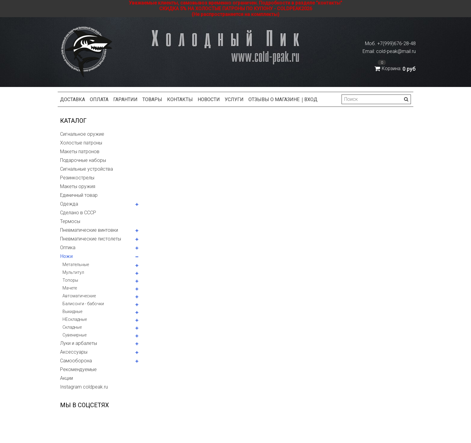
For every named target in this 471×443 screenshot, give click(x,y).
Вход (311, 99)
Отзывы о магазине (273, 99)
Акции (66, 378)
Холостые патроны (81, 143)
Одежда (69, 204)
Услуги (234, 99)
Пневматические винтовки (89, 230)
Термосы (70, 221)
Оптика (67, 247)
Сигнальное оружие (82, 134)
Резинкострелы (77, 178)
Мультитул (73, 272)
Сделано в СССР (78, 212)
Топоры (70, 280)
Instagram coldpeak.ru (84, 387)
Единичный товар (79, 195)
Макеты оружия (77, 186)
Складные (72, 327)
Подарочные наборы (83, 160)
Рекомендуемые (78, 369)
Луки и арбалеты (78, 343)
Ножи (66, 256)
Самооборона (76, 361)
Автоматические (79, 295)
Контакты (180, 99)
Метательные (75, 264)
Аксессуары (73, 352)
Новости (209, 99)
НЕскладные (74, 319)
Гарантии (125, 99)
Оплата (99, 99)
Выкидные (72, 311)
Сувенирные (74, 335)
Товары (152, 99)
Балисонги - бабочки (83, 303)
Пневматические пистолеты (90, 239)
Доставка (72, 99)
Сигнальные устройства (86, 169)
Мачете (69, 288)
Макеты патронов (79, 151)
